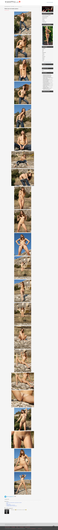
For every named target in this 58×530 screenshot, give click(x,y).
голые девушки (17, 528)
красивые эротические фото (12, 2)
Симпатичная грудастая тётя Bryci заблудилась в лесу (47, 87)
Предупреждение (40, 528)
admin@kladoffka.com (33, 528)
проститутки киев (50, 2)
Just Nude (12, 6)
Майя (7, 503)
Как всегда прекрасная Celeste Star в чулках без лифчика (48, 81)
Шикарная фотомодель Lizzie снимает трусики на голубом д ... (47, 76)
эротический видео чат (22, 528)
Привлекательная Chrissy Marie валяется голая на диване (47, 89)
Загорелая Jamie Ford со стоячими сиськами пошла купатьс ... (47, 83)
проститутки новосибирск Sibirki (47, 66)
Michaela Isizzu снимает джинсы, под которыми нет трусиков (14, 502)
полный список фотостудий (47, 62)
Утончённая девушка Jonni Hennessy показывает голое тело (48, 84)
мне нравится (9, 496)
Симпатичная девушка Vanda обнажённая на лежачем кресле (47, 75)
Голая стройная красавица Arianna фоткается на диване (47, 79)
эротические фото (7, 6)
